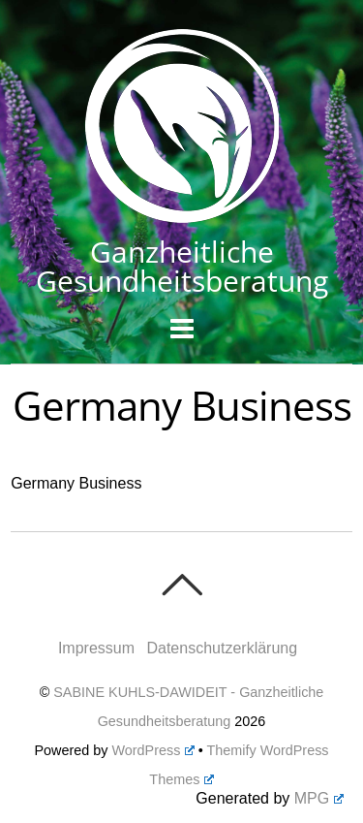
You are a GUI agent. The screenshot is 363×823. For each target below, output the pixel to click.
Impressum (96, 648)
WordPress (152, 750)
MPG (319, 798)
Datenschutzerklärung (221, 648)
